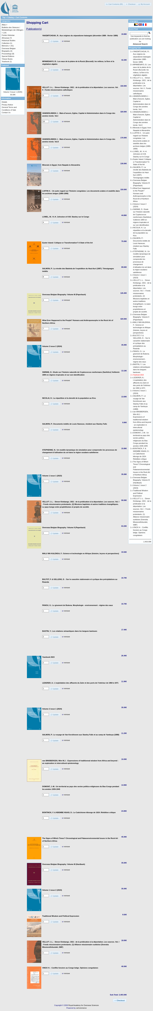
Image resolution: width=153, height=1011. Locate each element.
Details (4, 102)
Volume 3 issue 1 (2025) (12, 92)
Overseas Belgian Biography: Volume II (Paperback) (141, 317)
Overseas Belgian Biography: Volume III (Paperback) (141, 182)
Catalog (10, 17)
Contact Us (6, 112)
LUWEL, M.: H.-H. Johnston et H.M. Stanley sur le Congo (141, 154)
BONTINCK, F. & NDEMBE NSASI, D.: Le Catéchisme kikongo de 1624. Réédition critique (141, 453)
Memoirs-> (6, 46)
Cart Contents (21, 17)
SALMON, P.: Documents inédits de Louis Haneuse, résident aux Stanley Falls (141, 243)
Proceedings (6, 54)
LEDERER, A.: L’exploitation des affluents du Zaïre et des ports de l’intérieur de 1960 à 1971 (141, 383)
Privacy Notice (7, 105)
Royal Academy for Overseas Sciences (83, 1005)
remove (67, 41)
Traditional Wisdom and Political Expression (140, 493)
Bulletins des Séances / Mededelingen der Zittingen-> (13, 30)
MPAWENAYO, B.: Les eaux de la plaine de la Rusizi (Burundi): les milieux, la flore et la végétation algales (142, 70)
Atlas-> (4, 25)
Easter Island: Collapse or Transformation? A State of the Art (142, 161)
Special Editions (8, 56)
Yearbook (5, 61)
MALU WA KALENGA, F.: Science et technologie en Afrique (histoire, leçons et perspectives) (141, 327)
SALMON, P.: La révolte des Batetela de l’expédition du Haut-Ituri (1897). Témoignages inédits (142, 172)
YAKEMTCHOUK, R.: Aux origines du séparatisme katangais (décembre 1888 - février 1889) (142, 57)
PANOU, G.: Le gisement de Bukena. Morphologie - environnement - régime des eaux (141, 356)
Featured (5, 65)
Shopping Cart (135, 48)
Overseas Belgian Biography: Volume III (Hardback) (141, 480)
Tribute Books (7, 59)
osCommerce (81, 1008)
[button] (115, 4)
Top (3, 17)
